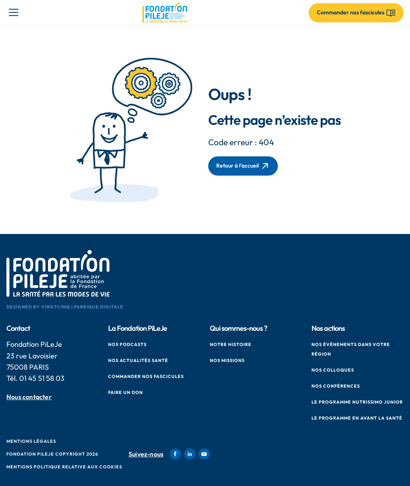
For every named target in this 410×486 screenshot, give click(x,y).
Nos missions (227, 360)
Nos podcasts (127, 344)
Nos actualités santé (138, 360)
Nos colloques (333, 370)
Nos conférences (336, 386)
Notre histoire (230, 344)
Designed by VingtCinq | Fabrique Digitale (64, 307)
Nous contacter (29, 397)
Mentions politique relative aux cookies (64, 467)
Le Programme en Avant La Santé (357, 418)
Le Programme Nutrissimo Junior (357, 402)
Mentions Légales (31, 441)
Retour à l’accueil (243, 166)
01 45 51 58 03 (41, 378)
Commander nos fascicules (146, 376)
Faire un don (125, 392)
